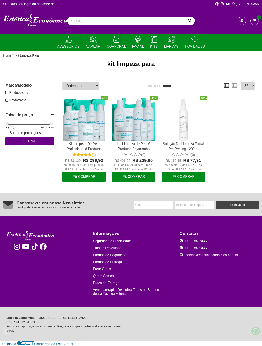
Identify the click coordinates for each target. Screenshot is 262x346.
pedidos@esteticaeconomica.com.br (209, 255)
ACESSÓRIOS (68, 42)
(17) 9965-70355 (194, 241)
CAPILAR (93, 42)
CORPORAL (116, 42)
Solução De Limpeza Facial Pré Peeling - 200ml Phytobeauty (183, 147)
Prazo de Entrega (106, 283)
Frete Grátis (102, 269)
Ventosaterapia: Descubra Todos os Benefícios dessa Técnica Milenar (128, 291)
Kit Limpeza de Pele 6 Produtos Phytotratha (133, 146)
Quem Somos (103, 276)
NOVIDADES (195, 42)
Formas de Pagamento (110, 255)
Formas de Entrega (107, 262)
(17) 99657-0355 (194, 248)
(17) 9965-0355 (245, 4)
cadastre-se (46, 4)
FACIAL (138, 42)
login (28, 4)
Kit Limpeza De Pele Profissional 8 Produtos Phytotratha (84, 147)
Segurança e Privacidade (112, 241)
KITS (154, 42)
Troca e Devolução (107, 248)
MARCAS (171, 42)
